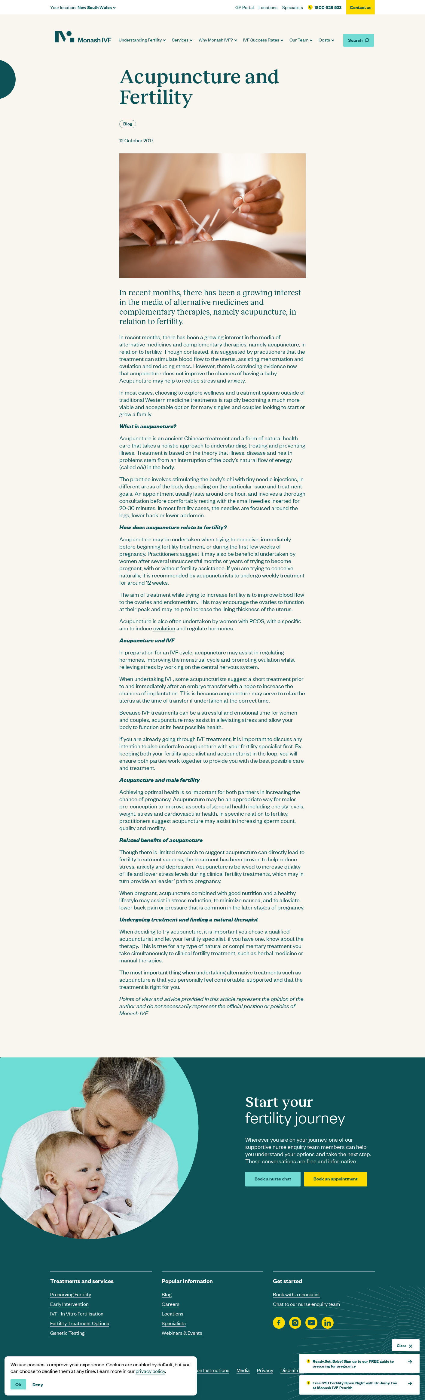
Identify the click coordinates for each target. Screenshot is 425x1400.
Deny (37, 1384)
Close (404, 1345)
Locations (267, 7)
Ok (18, 1384)
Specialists (292, 7)
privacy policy (150, 1371)
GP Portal (244, 7)
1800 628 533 (327, 7)
